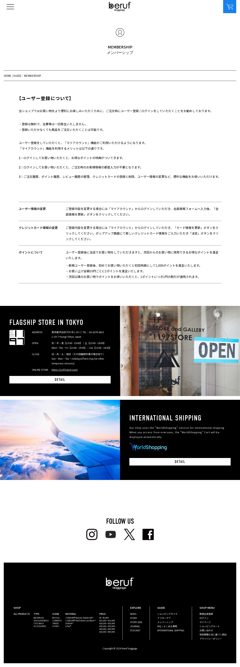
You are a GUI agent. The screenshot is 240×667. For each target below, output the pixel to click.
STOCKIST (135, 630)
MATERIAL (70, 613)
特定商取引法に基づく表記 (213, 634)
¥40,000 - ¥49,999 (107, 629)
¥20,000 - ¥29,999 (107, 623)
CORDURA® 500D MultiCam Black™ (80, 620)
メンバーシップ (165, 622)
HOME (7, 76)
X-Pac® (68, 626)
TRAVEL (55, 623)
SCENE (55, 613)
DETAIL (60, 379)
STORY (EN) (136, 622)
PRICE (102, 613)
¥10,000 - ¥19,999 (107, 620)
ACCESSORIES (40, 626)
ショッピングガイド (167, 613)
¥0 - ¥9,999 (104, 617)
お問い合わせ (206, 630)
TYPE (36, 613)
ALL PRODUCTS (22, 613)
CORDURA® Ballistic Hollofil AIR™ (79, 617)
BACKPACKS (39, 617)
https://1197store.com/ (65, 369)
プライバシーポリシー (211, 638)
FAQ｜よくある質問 (167, 626)
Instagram (92, 534)
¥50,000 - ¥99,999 (107, 631)
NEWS (133, 613)
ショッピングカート (210, 626)
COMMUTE (57, 620)
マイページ (205, 622)
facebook (148, 534)
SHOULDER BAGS (41, 620)
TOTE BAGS (39, 623)
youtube (110, 534)
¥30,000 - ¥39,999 (107, 626)
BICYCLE (56, 617)
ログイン (204, 617)
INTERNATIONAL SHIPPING (170, 630)
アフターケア (164, 617)
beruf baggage (120, 6)
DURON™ (69, 623)
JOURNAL (135, 626)
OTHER (55, 626)
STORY (133, 617)
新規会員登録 (206, 613)
